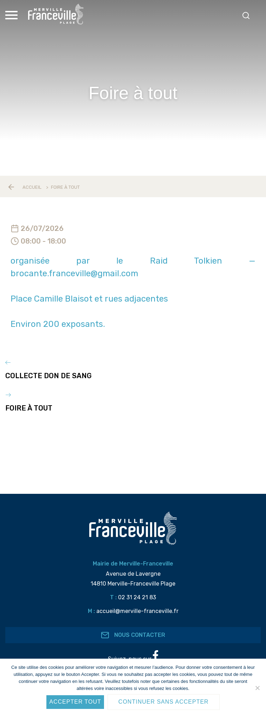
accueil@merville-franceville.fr (137, 611)
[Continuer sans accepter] (257, 687)
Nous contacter (133, 635)
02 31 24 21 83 (137, 597)
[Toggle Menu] (12, 15)
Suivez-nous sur (133, 656)
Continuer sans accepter (163, 702)
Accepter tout (75, 702)
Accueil (31, 187)
